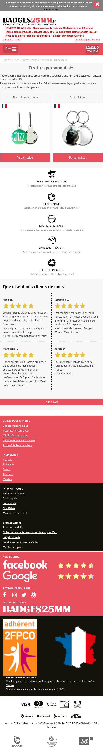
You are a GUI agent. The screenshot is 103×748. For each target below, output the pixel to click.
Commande (9, 503)
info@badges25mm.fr (87, 39)
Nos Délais (9, 508)
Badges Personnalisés (15, 426)
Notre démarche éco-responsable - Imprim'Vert (30, 532)
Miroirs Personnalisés (15, 435)
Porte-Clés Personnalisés (17, 445)
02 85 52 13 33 (12, 39)
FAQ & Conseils (11, 537)
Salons (6, 469)
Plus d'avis (51, 402)
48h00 (61, 689)
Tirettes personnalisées (53, 60)
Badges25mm (11, 60)
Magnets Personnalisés (16, 430)
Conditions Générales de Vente (20, 542)
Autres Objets (29, 60)
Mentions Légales (13, 547)
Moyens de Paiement (15, 513)
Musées (7, 479)
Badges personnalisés (23, 681)
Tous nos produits (13, 527)
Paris (28, 689)
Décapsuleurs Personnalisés (19, 440)
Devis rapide (10, 498)
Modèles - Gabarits (14, 493)
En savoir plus (51, 9)
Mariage (7, 459)
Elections (8, 474)
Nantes (10, 685)
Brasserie (8, 464)
